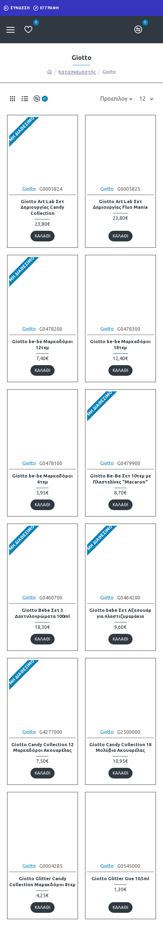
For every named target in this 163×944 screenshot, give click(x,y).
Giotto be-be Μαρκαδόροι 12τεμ (42, 344)
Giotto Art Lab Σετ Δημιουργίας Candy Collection (42, 207)
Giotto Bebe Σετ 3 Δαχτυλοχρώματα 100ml (42, 613)
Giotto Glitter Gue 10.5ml (120, 878)
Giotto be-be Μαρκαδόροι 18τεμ (120, 344)
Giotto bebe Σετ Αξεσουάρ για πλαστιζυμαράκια (120, 613)
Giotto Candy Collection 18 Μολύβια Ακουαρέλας (120, 747)
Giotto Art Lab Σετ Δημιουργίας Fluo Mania (120, 204)
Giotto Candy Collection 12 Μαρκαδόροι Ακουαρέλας (42, 747)
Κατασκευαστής (77, 72)
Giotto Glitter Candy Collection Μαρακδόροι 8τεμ (42, 881)
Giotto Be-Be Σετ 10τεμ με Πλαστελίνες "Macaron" (120, 478)
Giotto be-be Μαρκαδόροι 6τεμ (42, 478)
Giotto (29, 189)
